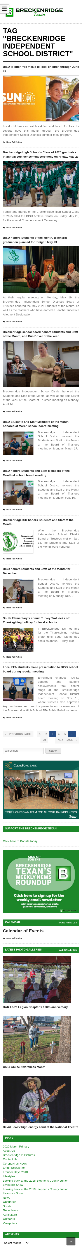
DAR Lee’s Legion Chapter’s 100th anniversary (35, 1007)
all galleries (68, 950)
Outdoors (9, 1219)
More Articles (68, 922)
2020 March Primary (16, 1146)
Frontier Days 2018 (15, 1172)
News (6, 1197)
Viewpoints (10, 1223)
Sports (7, 1206)
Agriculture (10, 1214)
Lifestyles (9, 1176)
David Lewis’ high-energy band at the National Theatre (40, 1127)
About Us (9, 1150)
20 (44, 740)
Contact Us (10, 1159)
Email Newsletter (14, 1167)
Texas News (11, 1210)
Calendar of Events (23, 930)
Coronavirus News (15, 1163)
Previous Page (18, 734)
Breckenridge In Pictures (19, 1155)
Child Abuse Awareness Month (24, 1067)
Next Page (67, 740)
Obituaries (9, 1201)
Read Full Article (12, 142)
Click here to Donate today (20, 841)
